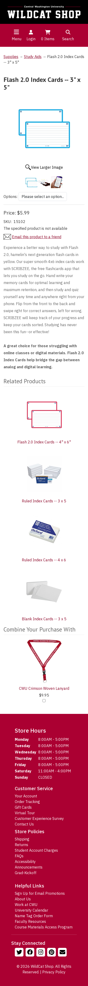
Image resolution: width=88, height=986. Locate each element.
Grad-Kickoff (25, 872)
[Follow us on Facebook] (30, 952)
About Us (23, 899)
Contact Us (24, 824)
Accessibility (25, 861)
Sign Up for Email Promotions (40, 893)
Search (68, 35)
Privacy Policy (53, 972)
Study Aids (33, 56)
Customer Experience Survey (39, 818)
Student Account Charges (36, 850)
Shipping (22, 839)
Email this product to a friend (36, 236)
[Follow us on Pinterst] (52, 952)
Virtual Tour (25, 813)
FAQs (19, 856)
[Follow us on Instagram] (41, 952)
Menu (16, 39)
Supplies (11, 56)
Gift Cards (23, 807)
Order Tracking (27, 801)
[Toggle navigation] (16, 32)
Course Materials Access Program (44, 927)
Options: (11, 196)
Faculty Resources (30, 921)
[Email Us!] (63, 952)
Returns (21, 844)
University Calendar (31, 910)
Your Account (26, 796)
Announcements (28, 867)
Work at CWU (26, 904)
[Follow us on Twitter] (20, 952)
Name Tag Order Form (34, 915)
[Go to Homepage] (44, 12)
